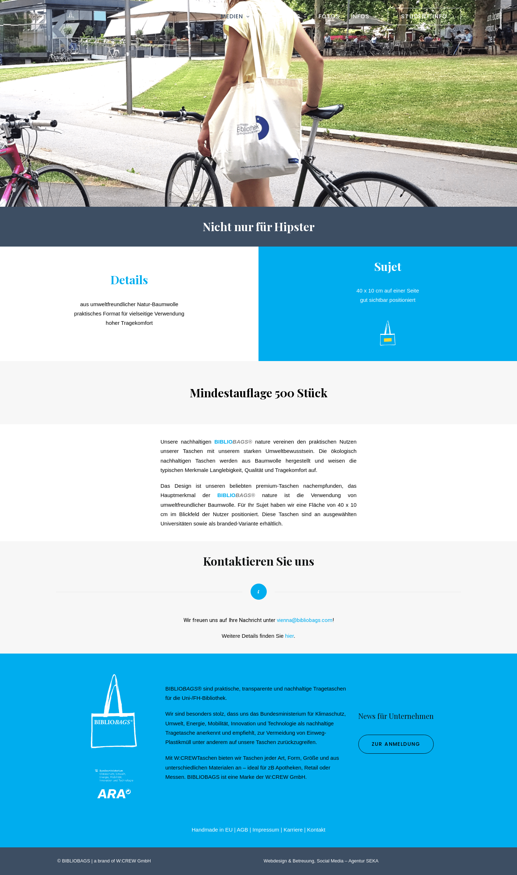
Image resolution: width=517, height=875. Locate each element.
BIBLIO (223, 442)
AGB (242, 830)
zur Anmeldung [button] (396, 744)
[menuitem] (238, 18)
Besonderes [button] (284, 18)
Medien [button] (235, 18)
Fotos (329, 18)
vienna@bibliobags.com (304, 620)
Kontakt (316, 830)
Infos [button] (363, 18)
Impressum (265, 830)
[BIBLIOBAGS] (65, 19)
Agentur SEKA (363, 861)
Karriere (293, 830)
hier (289, 636)
